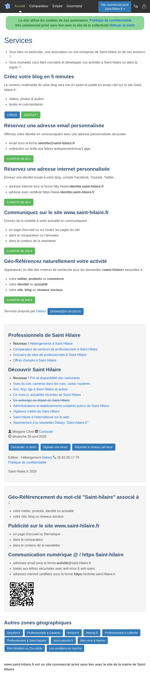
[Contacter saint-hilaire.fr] (144, 6)
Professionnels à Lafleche (121, 632)
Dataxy (41, 311)
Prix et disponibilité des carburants (55, 378)
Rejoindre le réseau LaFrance (93, 447)
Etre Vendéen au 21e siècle (24, 648)
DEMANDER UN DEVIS (65, 311)
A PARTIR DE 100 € (19, 251)
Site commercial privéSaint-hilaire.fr (114, 6)
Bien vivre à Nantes (92, 640)
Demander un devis (23, 447)
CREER (12, 115)
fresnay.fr (92, 632)
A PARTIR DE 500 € (19, 300)
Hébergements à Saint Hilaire (51, 343)
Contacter (46, 431)
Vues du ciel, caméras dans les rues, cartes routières (51, 383)
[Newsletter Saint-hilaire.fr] (136, 6)
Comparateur (38, 6)
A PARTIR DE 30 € (19, 158)
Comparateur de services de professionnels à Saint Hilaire (55, 349)
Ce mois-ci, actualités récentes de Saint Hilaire (47, 395)
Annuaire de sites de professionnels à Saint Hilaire (49, 355)
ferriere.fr (73, 632)
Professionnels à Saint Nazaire (26, 640)
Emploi (57, 6)
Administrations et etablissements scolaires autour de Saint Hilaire (61, 406)
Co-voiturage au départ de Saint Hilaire (41, 400)
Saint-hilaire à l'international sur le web (41, 417)
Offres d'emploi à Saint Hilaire (34, 360)
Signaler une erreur (55, 447)
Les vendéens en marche (65, 648)
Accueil (20, 6)
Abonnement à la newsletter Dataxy (50, 422)
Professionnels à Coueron (43, 632)
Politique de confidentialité (111, 20)
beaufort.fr (13, 632)
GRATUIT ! (31, 115)
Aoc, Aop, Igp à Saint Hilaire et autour (40, 389)
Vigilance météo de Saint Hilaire (36, 411)
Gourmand (74, 6)
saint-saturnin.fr (63, 640)
